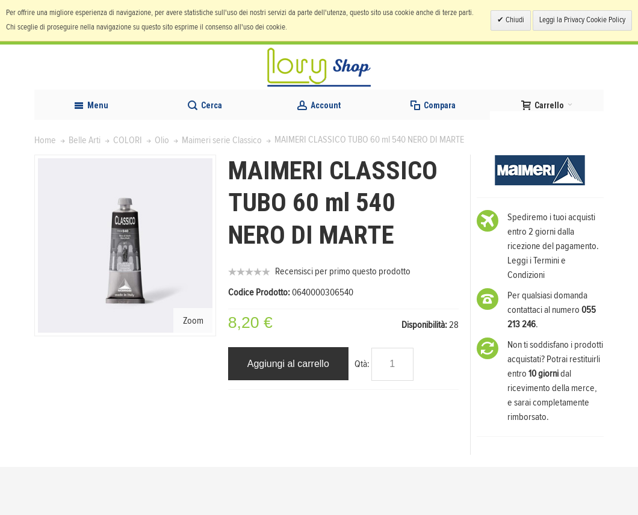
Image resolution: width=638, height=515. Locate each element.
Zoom (193, 368)
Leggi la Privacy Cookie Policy (582, 20)
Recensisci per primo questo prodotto (342, 319)
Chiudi (514, 20)
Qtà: (362, 412)
